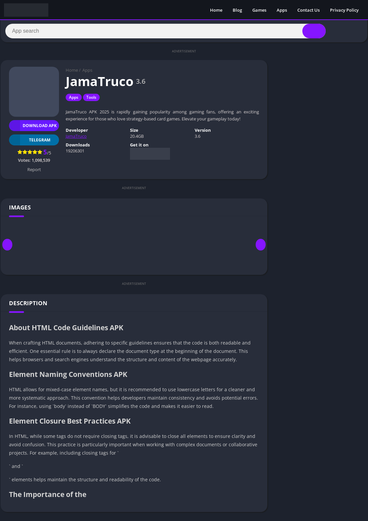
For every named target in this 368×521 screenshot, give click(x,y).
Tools (91, 100)
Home (216, 10)
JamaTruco (76, 139)
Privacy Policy (344, 10)
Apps (282, 10)
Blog (237, 10)
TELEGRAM (29, 142)
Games (259, 10)
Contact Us (308, 10)
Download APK (33, 127)
